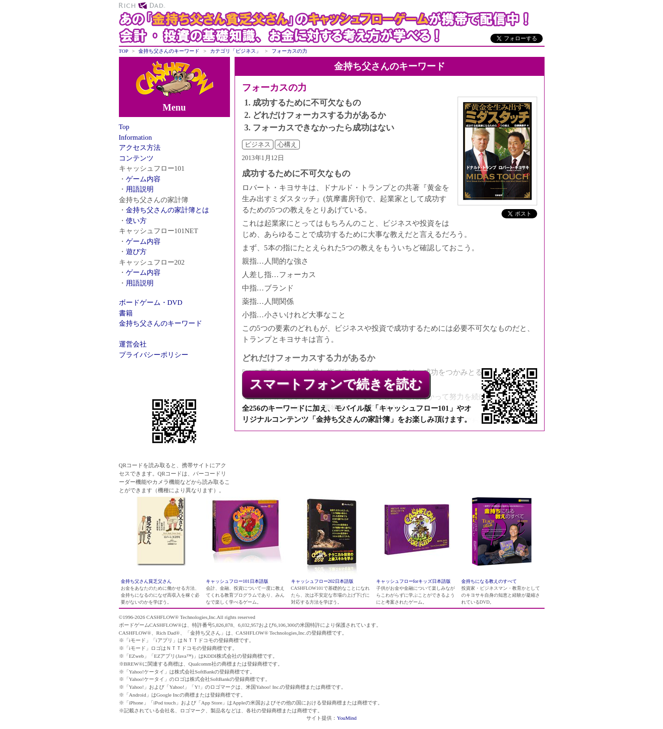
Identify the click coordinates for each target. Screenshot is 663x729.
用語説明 (140, 189)
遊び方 (136, 251)
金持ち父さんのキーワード (160, 323)
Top (124, 126)
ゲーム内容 (143, 179)
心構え (287, 144)
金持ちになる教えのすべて (489, 581)
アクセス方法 (140, 147)
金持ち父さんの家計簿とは (167, 210)
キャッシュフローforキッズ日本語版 (413, 581)
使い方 (136, 220)
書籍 (126, 313)
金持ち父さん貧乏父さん (146, 581)
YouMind (346, 718)
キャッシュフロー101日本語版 (237, 581)
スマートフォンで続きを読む (335, 384)
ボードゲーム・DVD (151, 302)
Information (135, 137)
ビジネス (258, 144)
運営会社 (133, 344)
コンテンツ (136, 158)
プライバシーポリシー (153, 354)
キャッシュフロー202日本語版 (322, 581)
